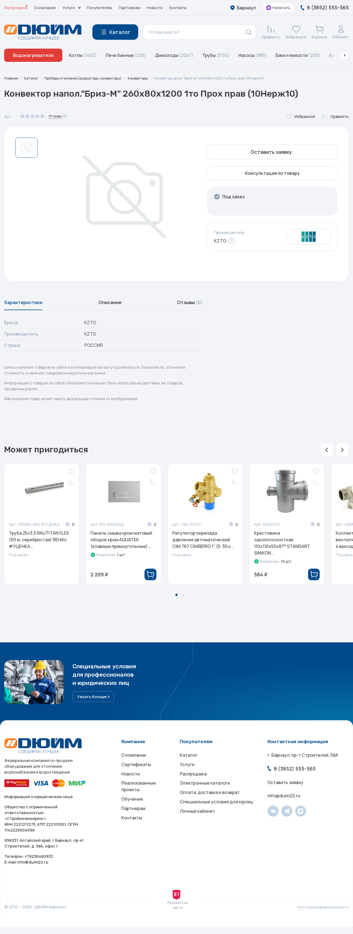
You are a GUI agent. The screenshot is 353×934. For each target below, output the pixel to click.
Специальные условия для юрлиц (216, 818)
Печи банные (126, 55)
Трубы (215, 55)
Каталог (33, 78)
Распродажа (15, 7)
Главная (11, 78)
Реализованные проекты (138, 799)
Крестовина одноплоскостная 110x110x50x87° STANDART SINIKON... (282, 547)
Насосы (252, 55)
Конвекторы (152, 78)
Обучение (132, 813)
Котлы (83, 55)
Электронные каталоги (205, 796)
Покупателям (99, 7)
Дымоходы (174, 55)
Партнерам (129, 7)
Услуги (187, 774)
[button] (344, 55)
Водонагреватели (33, 55)
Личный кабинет (197, 829)
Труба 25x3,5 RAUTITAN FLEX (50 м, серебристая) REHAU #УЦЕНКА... (39, 543)
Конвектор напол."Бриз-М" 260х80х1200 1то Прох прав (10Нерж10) (233, 78)
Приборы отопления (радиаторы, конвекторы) (91, 78)
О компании (45, 7)
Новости (155, 7)
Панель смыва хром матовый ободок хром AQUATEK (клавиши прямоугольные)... (121, 543)
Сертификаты (136, 774)
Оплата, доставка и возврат (210, 807)
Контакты (177, 7)
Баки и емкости (298, 55)
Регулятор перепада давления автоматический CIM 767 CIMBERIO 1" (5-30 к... (203, 543)
